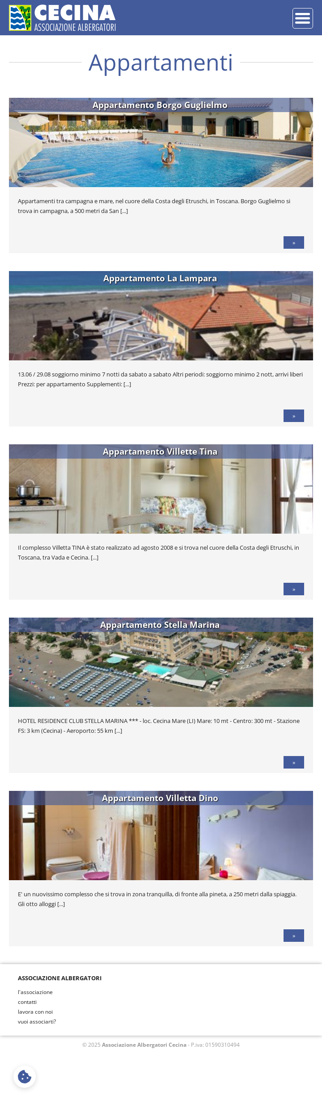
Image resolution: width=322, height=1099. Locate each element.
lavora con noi (35, 1011)
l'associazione (35, 992)
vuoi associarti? (37, 1021)
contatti (27, 1002)
